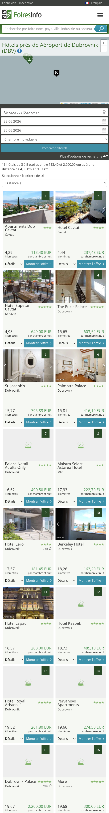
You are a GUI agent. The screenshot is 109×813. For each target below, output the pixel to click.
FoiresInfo (22, 14)
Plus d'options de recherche (81, 156)
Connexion (9, 3)
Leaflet (64, 103)
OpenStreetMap (85, 103)
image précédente (5, 207)
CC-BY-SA (104, 103)
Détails (14, 264)
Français (98, 3)
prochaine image (51, 207)
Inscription (26, 3)
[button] (54, 71)
